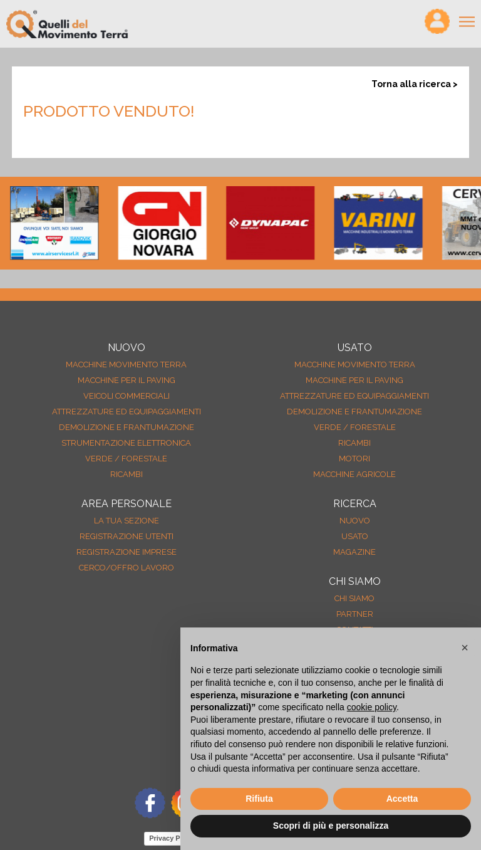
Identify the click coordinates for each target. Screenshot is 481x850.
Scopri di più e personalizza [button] (330, 826)
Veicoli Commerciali (126, 396)
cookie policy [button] (371, 707)
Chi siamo (354, 598)
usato (354, 536)
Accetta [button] (402, 799)
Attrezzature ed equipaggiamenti (126, 411)
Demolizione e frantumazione (126, 427)
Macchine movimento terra (126, 364)
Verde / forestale (126, 458)
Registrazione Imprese (126, 552)
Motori (354, 458)
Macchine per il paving (126, 380)
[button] (465, 648)
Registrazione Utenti (126, 536)
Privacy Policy (172, 838)
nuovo (354, 520)
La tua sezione (126, 520)
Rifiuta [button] (259, 799)
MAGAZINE (354, 552)
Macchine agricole (354, 474)
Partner (354, 614)
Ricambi (126, 474)
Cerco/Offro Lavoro (126, 567)
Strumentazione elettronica (126, 443)
